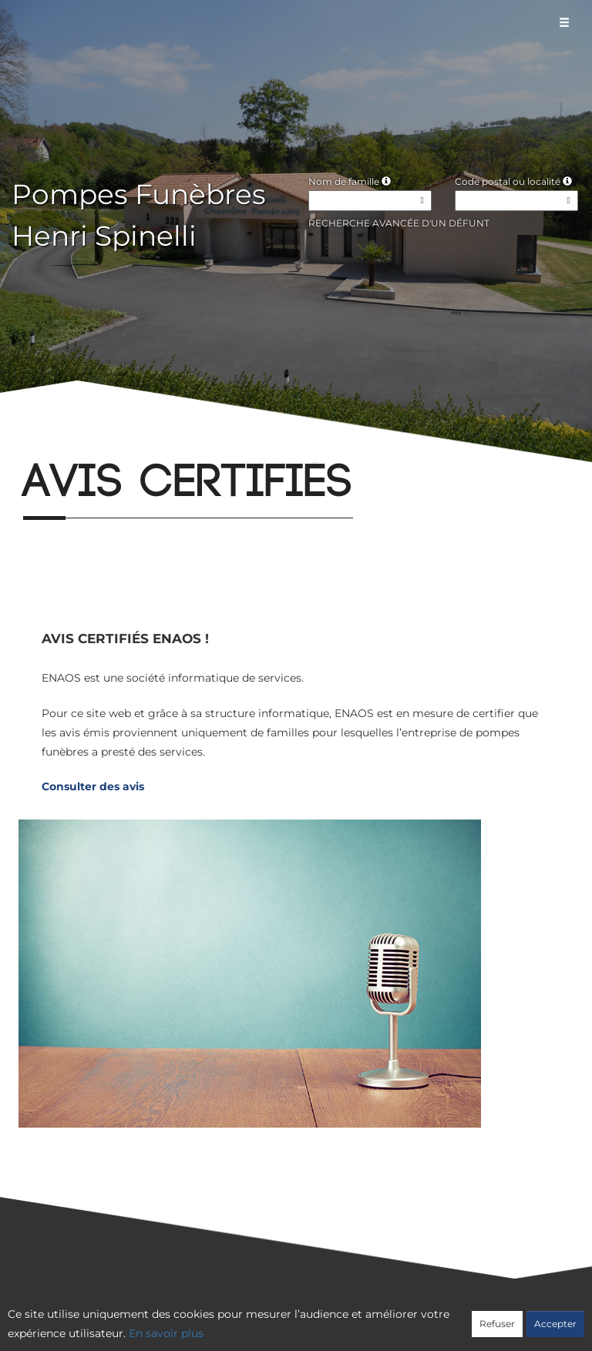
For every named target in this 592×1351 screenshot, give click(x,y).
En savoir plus (166, 1333)
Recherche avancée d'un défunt (398, 223)
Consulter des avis (93, 786)
